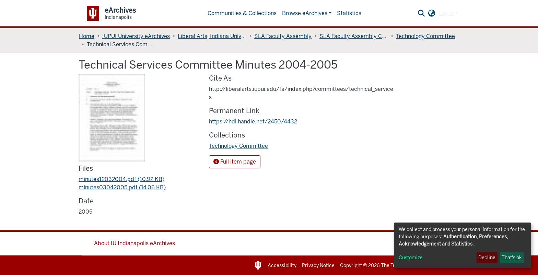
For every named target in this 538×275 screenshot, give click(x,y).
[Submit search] (421, 13)
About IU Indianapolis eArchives (134, 243)
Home (86, 36)
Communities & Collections (242, 13)
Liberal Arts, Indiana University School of (212, 36)
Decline (486, 258)
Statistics (349, 13)
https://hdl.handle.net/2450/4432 (253, 121)
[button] (431, 13)
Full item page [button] (234, 161)
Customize (411, 258)
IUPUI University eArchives (136, 36)
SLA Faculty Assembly (283, 36)
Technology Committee (425, 36)
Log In (446, 13)
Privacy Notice (318, 265)
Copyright (351, 265)
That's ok (512, 258)
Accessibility (282, 265)
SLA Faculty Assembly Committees (353, 36)
